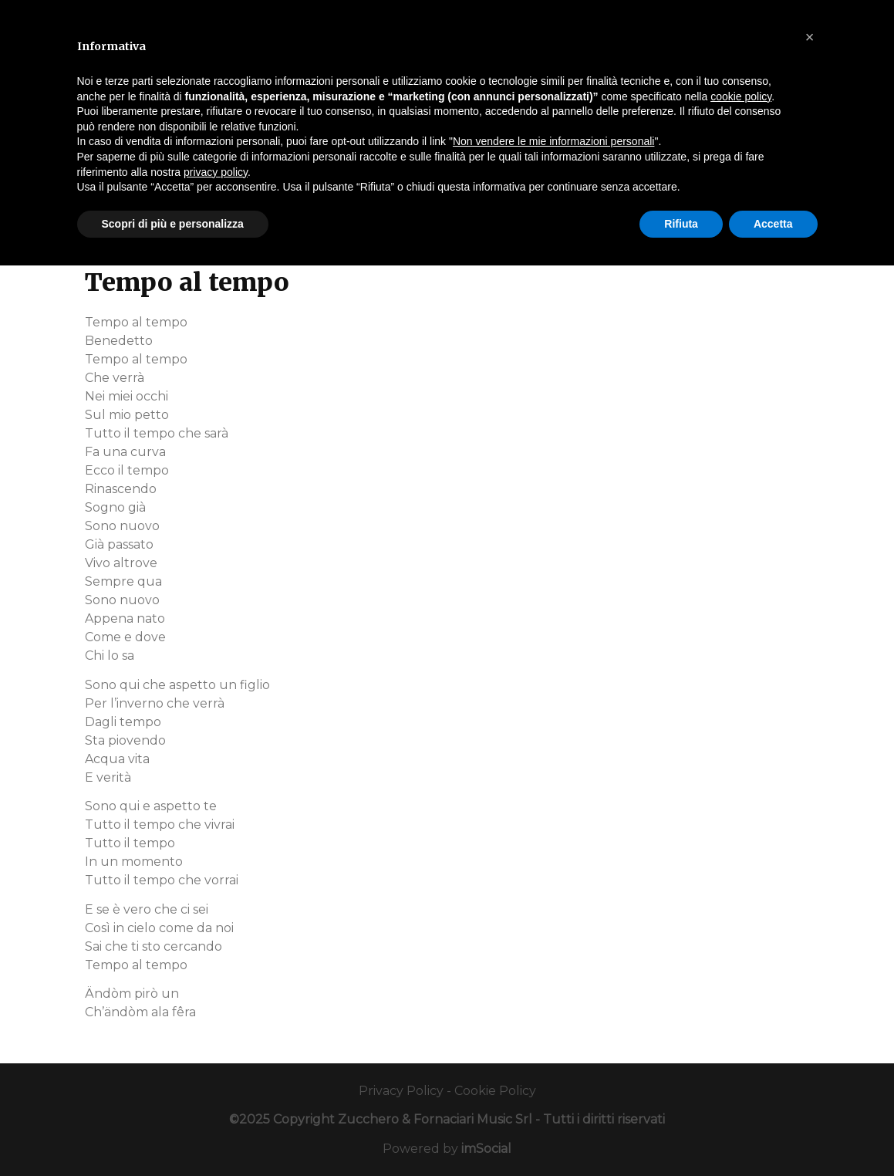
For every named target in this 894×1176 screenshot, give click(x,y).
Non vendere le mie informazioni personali (553, 141)
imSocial (486, 1148)
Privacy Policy (401, 1090)
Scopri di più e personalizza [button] (173, 224)
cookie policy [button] (740, 96)
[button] (810, 37)
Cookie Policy (495, 1090)
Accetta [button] (773, 224)
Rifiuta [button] (681, 224)
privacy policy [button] (216, 172)
